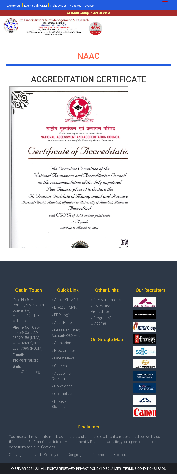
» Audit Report (63, 322)
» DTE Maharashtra (106, 300)
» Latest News (63, 358)
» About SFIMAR (65, 300)
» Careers (59, 366)
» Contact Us (62, 394)
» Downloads (62, 386)
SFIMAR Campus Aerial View (88, 13)
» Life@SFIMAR (64, 307)
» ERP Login (61, 315)
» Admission (61, 343)
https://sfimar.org (26, 372)
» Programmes (64, 350)
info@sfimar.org (25, 360)
